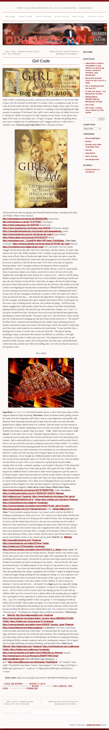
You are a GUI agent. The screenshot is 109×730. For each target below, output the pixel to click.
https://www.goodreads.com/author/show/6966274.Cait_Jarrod (32, 506)
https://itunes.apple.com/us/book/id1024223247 (25, 237)
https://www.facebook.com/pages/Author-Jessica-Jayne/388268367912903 (38, 618)
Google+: (66, 506)
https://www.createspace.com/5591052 (21, 225)
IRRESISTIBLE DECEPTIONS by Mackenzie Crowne (63, 703)
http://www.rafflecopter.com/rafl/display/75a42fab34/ (33, 662)
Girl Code (89, 105)
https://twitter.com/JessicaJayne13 (26, 621)
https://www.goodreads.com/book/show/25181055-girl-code (41, 244)
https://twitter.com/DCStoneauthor (18, 546)
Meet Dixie (78, 17)
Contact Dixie (96, 17)
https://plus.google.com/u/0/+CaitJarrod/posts (24, 509)
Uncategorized (92, 159)
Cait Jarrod (60, 686)
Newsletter (90, 153)
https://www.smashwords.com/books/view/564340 (26, 228)
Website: (60, 493)
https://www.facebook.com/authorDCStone (22, 543)
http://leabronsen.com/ (21, 646)
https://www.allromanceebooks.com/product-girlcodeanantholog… (33, 231)
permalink (32, 688)
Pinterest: (73, 499)
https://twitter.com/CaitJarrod (54, 499)
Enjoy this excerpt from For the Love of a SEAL (95, 80)
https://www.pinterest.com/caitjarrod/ (20, 503)
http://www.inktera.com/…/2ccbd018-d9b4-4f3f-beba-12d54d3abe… (34, 240)
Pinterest (69, 624)
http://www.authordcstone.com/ (17, 540)
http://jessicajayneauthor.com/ (29, 615)
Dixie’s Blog (62, 17)
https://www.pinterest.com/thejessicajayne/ (23, 627)
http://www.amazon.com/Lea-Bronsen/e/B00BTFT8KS (28, 656)
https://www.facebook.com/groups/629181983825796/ (28, 490)
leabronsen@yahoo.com (13, 659)
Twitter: (45, 543)
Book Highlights (92, 138)
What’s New (26, 17)
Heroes (88, 150)
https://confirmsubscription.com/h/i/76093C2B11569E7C (29, 493)
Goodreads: (43, 503)
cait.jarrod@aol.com (61, 509)
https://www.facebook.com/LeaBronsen (61, 646)
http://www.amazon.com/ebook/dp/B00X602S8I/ (25, 219)
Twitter (38, 499)
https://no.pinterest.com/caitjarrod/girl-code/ (23, 247)
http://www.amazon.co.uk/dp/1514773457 (22, 222)
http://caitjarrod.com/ (12, 496)
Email (55, 656)
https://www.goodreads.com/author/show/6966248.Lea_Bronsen (33, 652)
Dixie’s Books (44, 17)
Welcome (10, 17)
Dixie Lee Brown (13, 684)
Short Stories (91, 156)
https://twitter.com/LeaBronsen (24, 649)
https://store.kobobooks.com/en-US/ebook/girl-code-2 (28, 234)
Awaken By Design (93, 725)
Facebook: (27, 496)
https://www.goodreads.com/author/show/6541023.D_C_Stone (32, 549)
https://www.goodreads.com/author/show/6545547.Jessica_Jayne (33, 624)
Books (35, 686)
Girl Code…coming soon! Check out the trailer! (19, 703)
